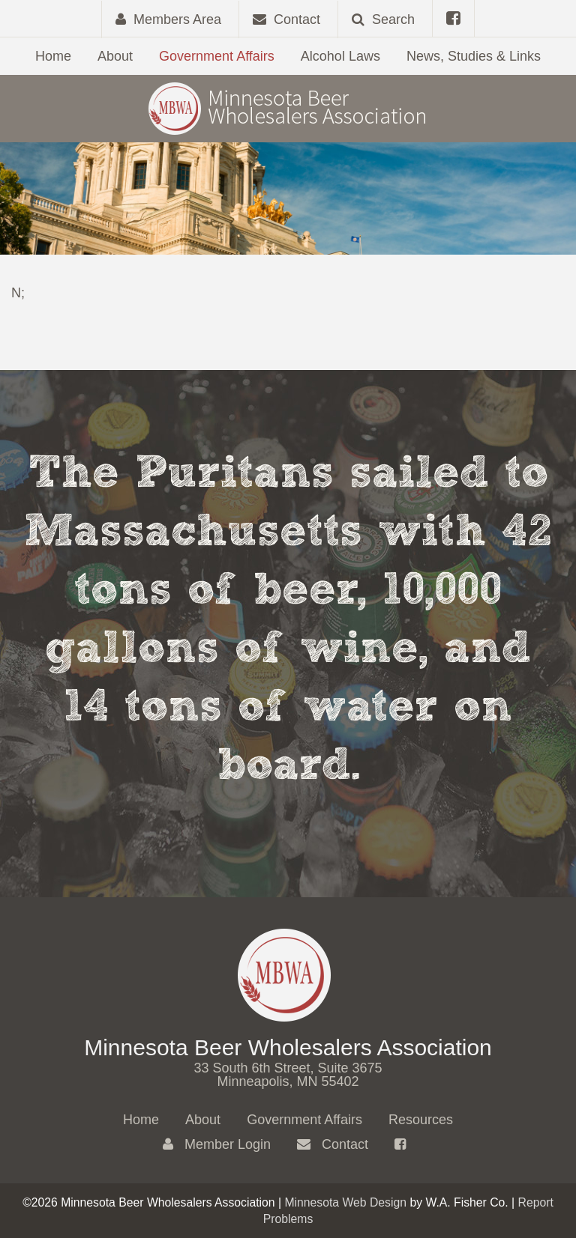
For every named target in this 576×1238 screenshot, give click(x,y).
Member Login (217, 1144)
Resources (420, 1119)
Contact (332, 1144)
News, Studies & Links (473, 56)
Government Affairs (216, 56)
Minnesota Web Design (345, 1202)
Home (53, 56)
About (115, 56)
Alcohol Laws (340, 56)
